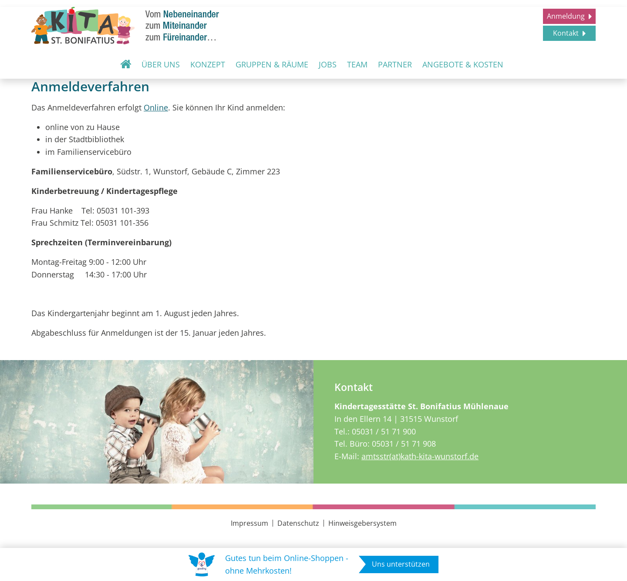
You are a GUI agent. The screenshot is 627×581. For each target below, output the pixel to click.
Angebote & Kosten (462, 64)
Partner (395, 64)
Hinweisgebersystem (362, 523)
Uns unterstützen (401, 564)
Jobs (328, 64)
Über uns (161, 64)
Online (156, 107)
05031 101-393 (123, 210)
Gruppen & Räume (272, 64)
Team (357, 64)
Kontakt (566, 33)
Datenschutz (298, 523)
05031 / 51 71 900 (384, 431)
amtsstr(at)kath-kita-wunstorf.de (420, 456)
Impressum (249, 523)
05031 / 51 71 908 (404, 443)
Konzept (207, 64)
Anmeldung (567, 16)
